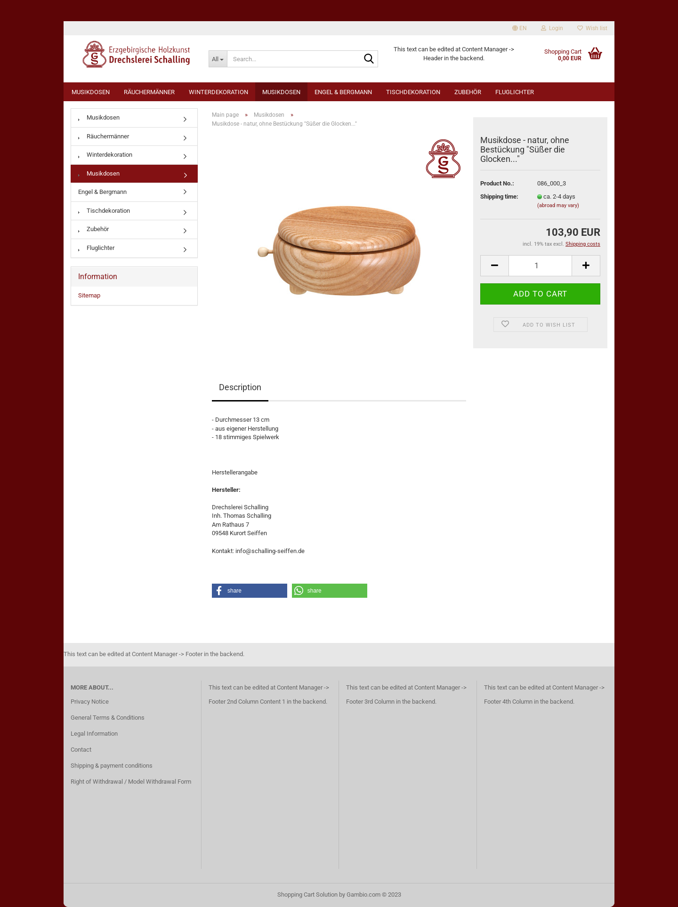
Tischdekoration (413, 92)
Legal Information (94, 733)
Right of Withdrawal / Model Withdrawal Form (131, 781)
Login (552, 28)
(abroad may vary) (558, 205)
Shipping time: (499, 196)
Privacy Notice (90, 701)
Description (240, 387)
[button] (249, 591)
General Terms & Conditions (108, 717)
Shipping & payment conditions (112, 765)
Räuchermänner (149, 92)
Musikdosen (91, 92)
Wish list (592, 28)
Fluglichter (514, 92)
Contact (81, 749)
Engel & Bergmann (343, 92)
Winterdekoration (218, 92)
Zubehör (467, 92)
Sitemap (89, 295)
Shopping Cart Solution (307, 894)
